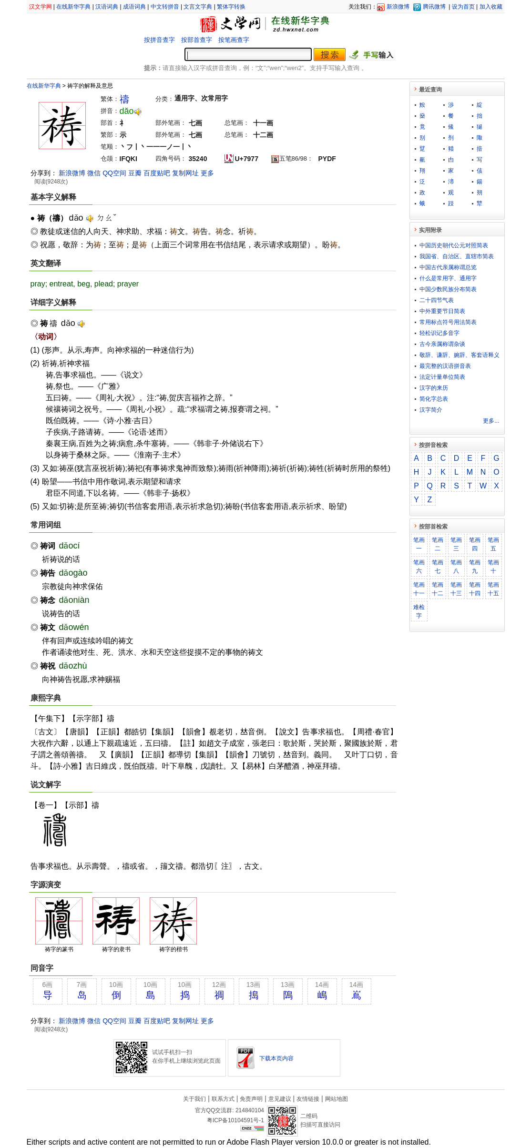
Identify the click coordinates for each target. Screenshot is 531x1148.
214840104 (249, 1110)
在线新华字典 (73, 6)
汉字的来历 (433, 388)
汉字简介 (430, 409)
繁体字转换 (231, 6)
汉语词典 (106, 6)
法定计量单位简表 (442, 377)
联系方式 (223, 1099)
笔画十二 (437, 589)
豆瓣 (135, 173)
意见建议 (279, 1099)
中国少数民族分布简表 (448, 289)
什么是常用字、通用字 (448, 278)
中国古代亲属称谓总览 (448, 267)
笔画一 (419, 544)
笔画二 (437, 544)
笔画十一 (419, 589)
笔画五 (493, 544)
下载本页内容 (276, 1058)
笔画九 (474, 566)
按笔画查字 (233, 39)
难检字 (419, 611)
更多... (491, 420)
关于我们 (194, 1099)
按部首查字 (196, 39)
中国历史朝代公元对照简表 (453, 245)
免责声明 (251, 1099)
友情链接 (307, 1099)
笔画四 (474, 544)
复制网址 (185, 173)
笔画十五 (493, 589)
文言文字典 (198, 6)
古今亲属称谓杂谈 (442, 344)
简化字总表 (433, 399)
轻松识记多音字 (439, 333)
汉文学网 (40, 6)
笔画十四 (474, 589)
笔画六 (419, 566)
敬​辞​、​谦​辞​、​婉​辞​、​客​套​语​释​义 (459, 355)
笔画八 (456, 566)
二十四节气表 (436, 300)
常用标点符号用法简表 (448, 322)
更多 (207, 173)
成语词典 (134, 6)
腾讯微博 (434, 6)
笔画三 (456, 544)
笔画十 (493, 566)
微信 (94, 173)
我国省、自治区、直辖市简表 (456, 256)
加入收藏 (491, 6)
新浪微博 (398, 6)
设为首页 (463, 6)
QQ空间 (114, 173)
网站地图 (336, 1099)
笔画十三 (456, 589)
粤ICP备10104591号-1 (235, 1120)
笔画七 (437, 566)
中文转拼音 (165, 6)
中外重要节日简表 (442, 311)
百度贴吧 (156, 173)
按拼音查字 (159, 39)
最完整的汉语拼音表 (445, 366)
